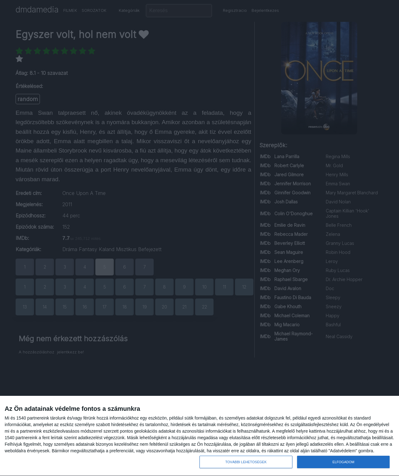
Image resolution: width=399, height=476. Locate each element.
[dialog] (199, 436)
